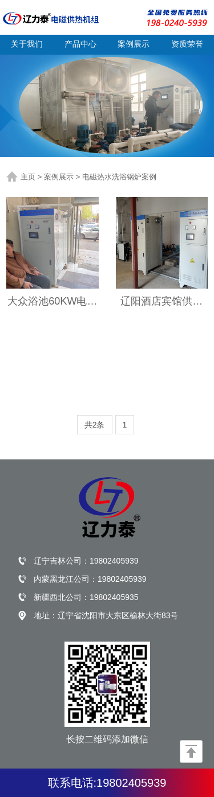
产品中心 (80, 43)
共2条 (94, 424)
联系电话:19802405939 (107, 783)
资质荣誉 (187, 43)
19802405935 (114, 597)
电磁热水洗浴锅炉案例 (119, 176)
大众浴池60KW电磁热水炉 (52, 301)
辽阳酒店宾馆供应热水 (161, 301)
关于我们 (27, 43)
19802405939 (114, 560)
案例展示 (134, 43)
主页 (28, 176)
